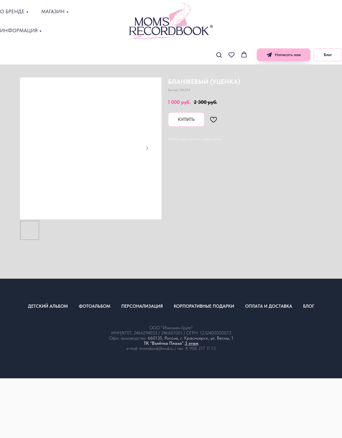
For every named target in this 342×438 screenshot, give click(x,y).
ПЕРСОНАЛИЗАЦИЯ (142, 306)
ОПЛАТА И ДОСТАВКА (268, 306)
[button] (219, 55)
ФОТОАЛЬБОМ (94, 306)
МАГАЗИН (53, 11)
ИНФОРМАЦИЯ (19, 30)
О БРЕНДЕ (12, 11)
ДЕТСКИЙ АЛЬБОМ (48, 306)
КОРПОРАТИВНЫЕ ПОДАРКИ (204, 306)
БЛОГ (308, 306)
